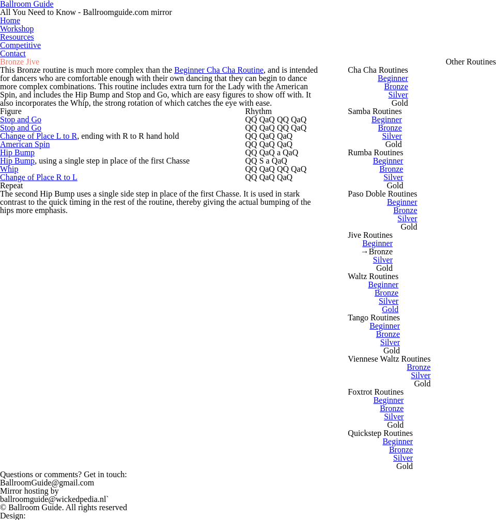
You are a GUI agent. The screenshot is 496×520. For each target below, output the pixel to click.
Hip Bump (17, 152)
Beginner (393, 78)
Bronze (396, 86)
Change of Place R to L (39, 177)
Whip (9, 169)
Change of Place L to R (38, 136)
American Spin (25, 144)
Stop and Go (20, 119)
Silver (398, 94)
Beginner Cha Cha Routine (219, 70)
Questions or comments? (63, 474)
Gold (390, 309)
